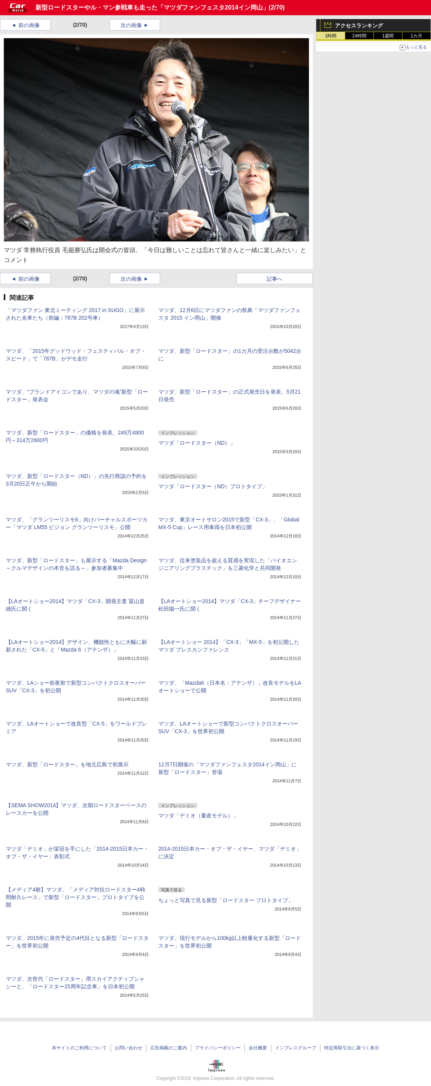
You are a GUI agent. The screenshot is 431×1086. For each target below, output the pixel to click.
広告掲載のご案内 (168, 1048)
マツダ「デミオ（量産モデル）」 (198, 815)
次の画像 (131, 25)
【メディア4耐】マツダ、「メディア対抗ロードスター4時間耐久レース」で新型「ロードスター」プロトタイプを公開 (75, 897)
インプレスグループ (295, 1048)
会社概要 (258, 1048)
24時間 (359, 36)
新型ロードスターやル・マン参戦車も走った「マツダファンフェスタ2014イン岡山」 (152, 7)
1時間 (331, 36)
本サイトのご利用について (79, 1048)
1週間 (388, 36)
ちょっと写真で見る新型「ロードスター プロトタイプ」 (225, 900)
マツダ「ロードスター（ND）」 (196, 443)
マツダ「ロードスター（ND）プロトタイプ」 (212, 486)
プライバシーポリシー (218, 1048)
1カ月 (417, 36)
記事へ (275, 279)
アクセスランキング (359, 26)
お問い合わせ (128, 1048)
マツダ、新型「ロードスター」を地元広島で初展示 (67, 764)
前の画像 (29, 25)
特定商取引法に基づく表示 (351, 1048)
